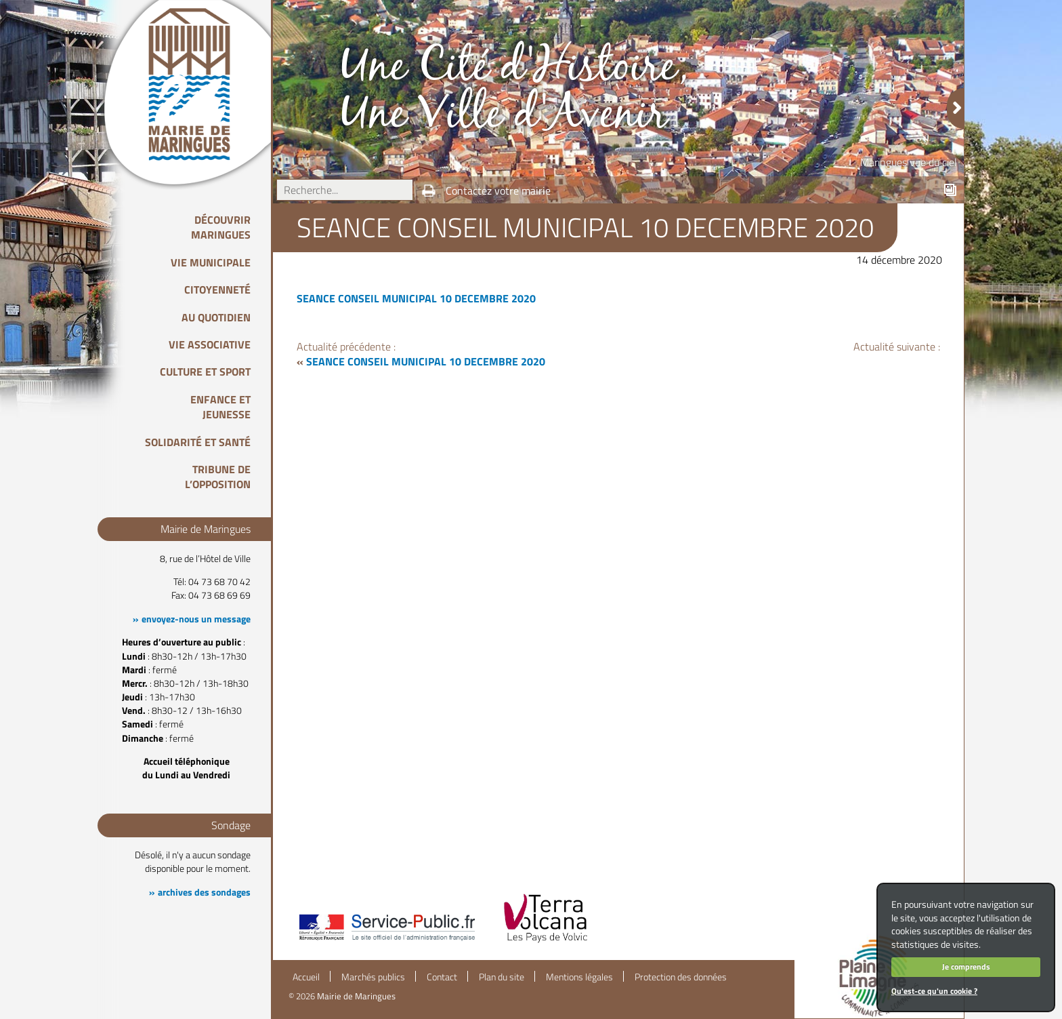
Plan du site (501, 977)
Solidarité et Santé (198, 442)
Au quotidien (216, 317)
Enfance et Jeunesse (220, 406)
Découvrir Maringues (221, 227)
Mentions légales (579, 977)
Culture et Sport (205, 371)
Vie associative (210, 344)
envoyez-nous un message (196, 619)
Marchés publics (373, 977)
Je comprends (966, 966)
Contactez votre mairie (498, 190)
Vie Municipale (211, 262)
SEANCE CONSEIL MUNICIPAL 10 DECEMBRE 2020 (416, 298)
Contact (442, 977)
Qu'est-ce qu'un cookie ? (934, 990)
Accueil (306, 977)
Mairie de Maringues (356, 996)
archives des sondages (204, 892)
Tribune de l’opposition (218, 476)
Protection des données (681, 977)
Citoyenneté (217, 289)
